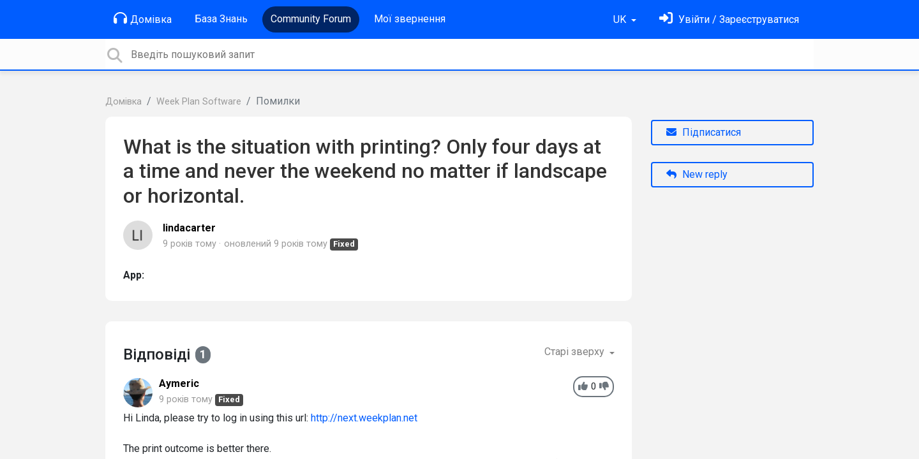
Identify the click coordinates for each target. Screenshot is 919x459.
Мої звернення (409, 19)
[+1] (583, 386)
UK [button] (621, 19)
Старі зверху (575, 352)
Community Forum (311, 19)
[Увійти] (729, 19)
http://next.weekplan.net (364, 418)
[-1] (604, 386)
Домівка (143, 18)
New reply (697, 174)
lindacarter (189, 228)
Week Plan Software (198, 101)
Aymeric (179, 383)
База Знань (221, 19)
